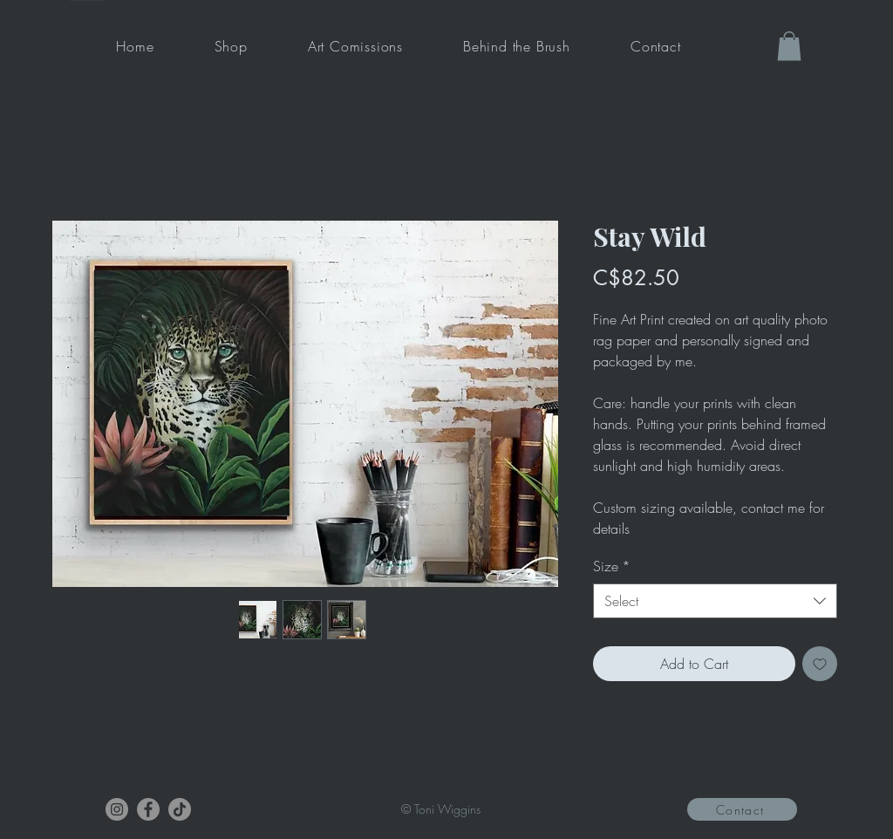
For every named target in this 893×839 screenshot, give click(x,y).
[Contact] (742, 809)
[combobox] (715, 600)
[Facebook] (148, 809)
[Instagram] (117, 809)
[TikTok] (179, 809)
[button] (789, 45)
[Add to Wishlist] (819, 663)
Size (612, 566)
